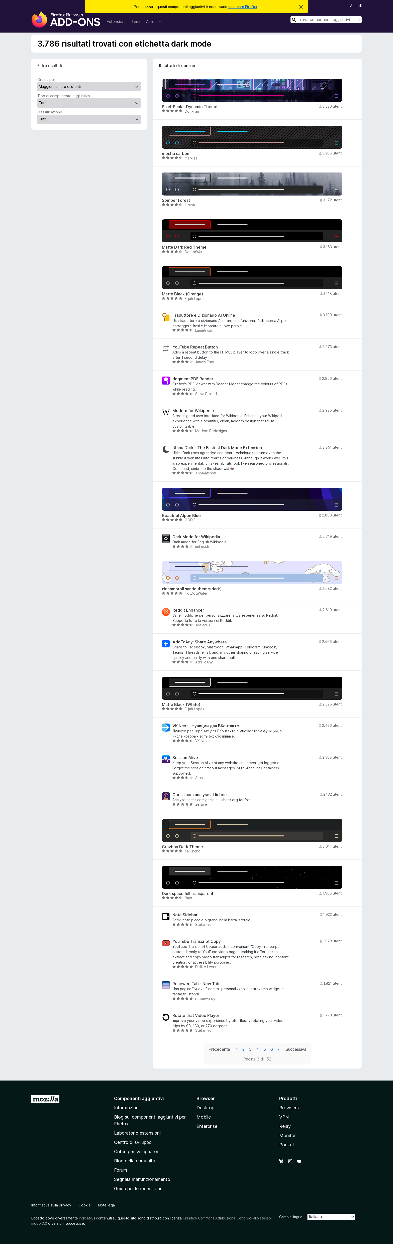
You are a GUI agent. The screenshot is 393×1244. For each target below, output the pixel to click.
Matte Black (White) (181, 704)
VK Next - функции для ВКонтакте (205, 726)
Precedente (219, 1049)
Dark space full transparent (187, 893)
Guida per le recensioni (137, 1188)
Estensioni (116, 21)
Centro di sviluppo (133, 1142)
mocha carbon (175, 153)
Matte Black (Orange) (182, 294)
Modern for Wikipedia (193, 410)
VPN (284, 1117)
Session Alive (185, 757)
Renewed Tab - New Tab (195, 983)
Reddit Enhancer (188, 610)
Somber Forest (176, 200)
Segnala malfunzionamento (142, 1179)
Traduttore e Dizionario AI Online (203, 315)
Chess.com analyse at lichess (200, 794)
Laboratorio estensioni (137, 1133)
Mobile (204, 1117)
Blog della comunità (134, 1160)
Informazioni (127, 1107)
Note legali (107, 1205)
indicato (85, 1218)
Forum (120, 1170)
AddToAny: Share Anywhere (199, 642)
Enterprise (207, 1126)
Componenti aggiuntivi (139, 1098)
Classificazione (49, 112)
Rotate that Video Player (195, 1015)
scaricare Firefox (242, 7)
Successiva (296, 1049)
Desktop (205, 1107)
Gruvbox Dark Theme (182, 846)
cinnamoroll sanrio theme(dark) (192, 589)
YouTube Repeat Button (195, 347)
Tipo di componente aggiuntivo (63, 96)
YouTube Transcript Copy (196, 941)
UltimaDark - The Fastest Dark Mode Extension (217, 447)
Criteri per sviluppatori (136, 1151)
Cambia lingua (290, 1217)
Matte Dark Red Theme (184, 247)
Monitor (287, 1135)
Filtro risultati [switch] (49, 65)
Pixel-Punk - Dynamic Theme (189, 106)
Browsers (289, 1107)
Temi (135, 21)
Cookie (85, 1205)
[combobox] (326, 19)
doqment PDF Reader (192, 379)
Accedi (356, 6)
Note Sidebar (185, 915)
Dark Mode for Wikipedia (196, 537)
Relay (285, 1126)
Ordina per (46, 79)
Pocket (286, 1144)
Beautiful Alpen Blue (181, 515)
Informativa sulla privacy (51, 1205)
